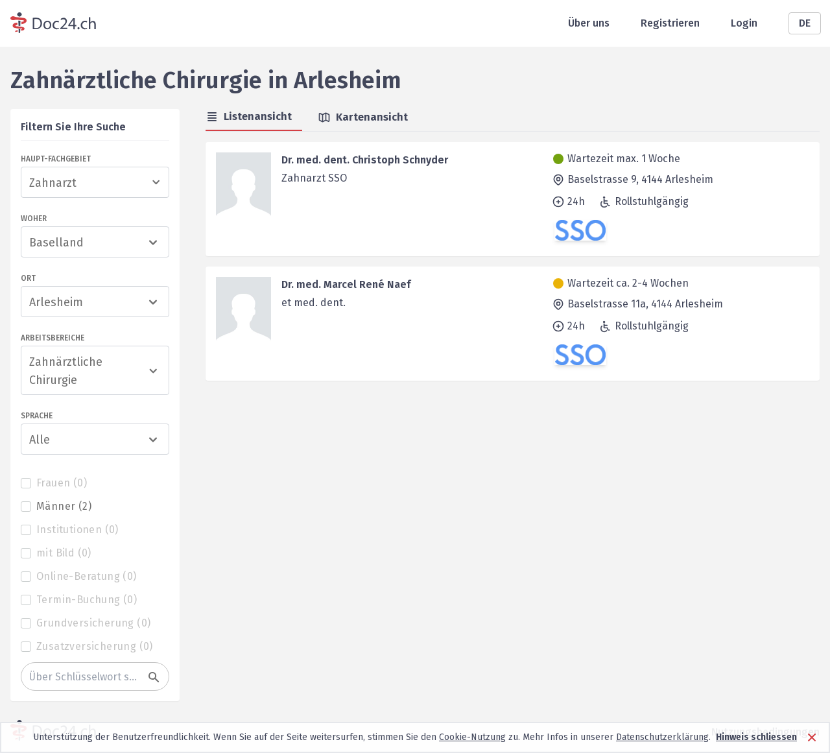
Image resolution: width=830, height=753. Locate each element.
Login (744, 23)
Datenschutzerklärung (662, 737)
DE (805, 23)
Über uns (589, 23)
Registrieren (670, 23)
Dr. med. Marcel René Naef (345, 284)
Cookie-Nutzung (472, 737)
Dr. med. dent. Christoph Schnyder (364, 160)
